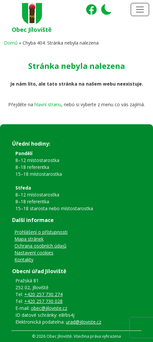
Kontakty (23, 259)
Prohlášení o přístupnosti (40, 232)
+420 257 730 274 (43, 294)
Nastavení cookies (33, 253)
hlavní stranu (47, 104)
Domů (11, 43)
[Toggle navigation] (140, 9)
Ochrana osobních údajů (40, 246)
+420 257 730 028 (43, 301)
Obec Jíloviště (32, 29)
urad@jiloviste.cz (83, 322)
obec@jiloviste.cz (49, 308)
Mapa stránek (29, 239)
